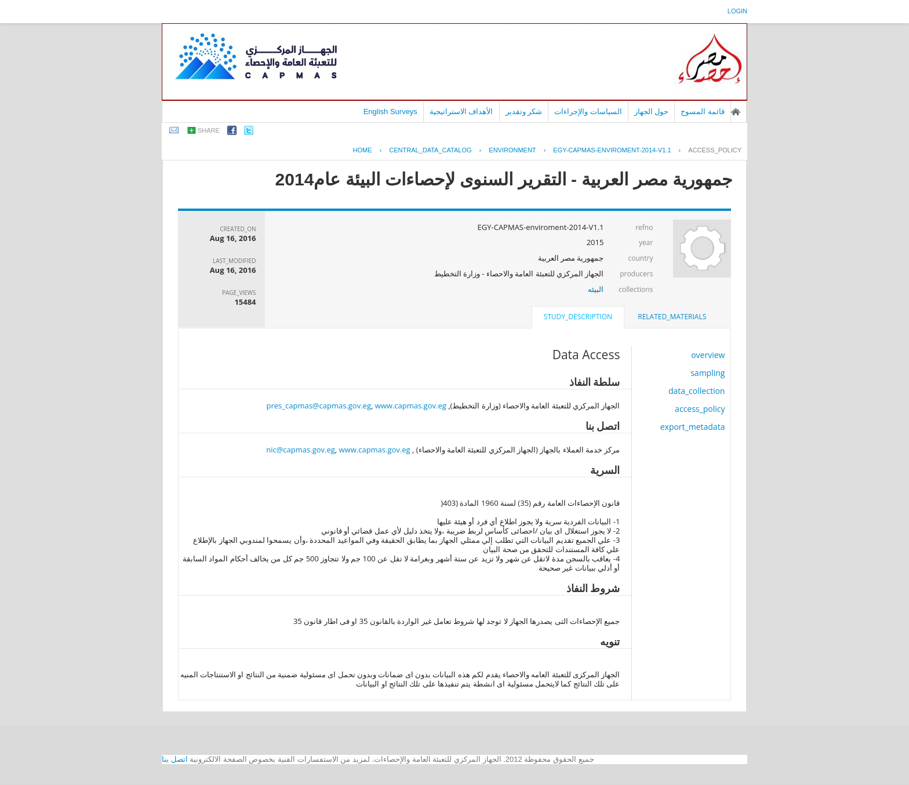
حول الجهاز (651, 111)
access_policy (714, 150)
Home (362, 150)
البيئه (595, 289)
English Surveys (390, 111)
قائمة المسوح (703, 111)
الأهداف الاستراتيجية (461, 111)
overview (708, 354)
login (737, 11)
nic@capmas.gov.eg (300, 449)
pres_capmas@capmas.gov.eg (319, 405)
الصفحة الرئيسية (735, 111)
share (209, 130)
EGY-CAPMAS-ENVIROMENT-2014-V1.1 (612, 150)
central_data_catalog (430, 150)
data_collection (696, 390)
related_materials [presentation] (672, 317)
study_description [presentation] (578, 317)
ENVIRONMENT (512, 150)
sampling (707, 372)
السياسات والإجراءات (588, 111)
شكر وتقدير (524, 111)
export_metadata (692, 426)
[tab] (672, 317)
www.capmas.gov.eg (410, 405)
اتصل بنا (175, 759)
